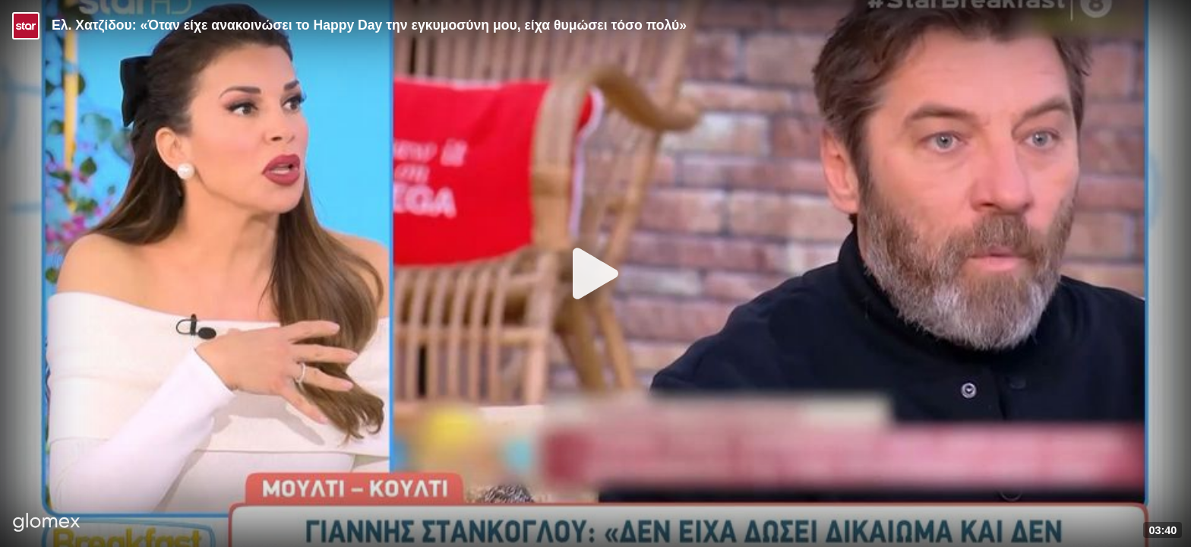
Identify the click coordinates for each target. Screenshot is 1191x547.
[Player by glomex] (46, 523)
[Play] (595, 273)
